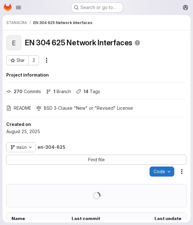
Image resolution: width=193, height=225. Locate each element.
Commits (23, 91)
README (18, 108)
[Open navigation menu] (18, 7)
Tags (88, 91)
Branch (58, 91)
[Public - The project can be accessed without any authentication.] (137, 42)
